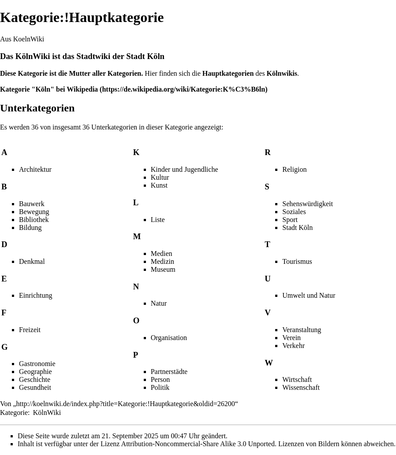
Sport (290, 219)
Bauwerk (32, 203)
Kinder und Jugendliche (184, 169)
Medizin (162, 261)
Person (160, 379)
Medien (161, 253)
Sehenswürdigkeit (307, 203)
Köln (155, 56)
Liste (158, 219)
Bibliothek (34, 219)
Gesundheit (35, 387)
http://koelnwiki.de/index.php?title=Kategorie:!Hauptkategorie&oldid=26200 (125, 403)
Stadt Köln (297, 227)
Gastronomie (37, 363)
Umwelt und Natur (308, 295)
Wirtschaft (297, 379)
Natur (159, 303)
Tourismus (297, 261)
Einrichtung (35, 295)
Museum (163, 269)
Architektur (35, 169)
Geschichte (34, 379)
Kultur (160, 177)
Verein (291, 337)
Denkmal (32, 261)
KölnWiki (32, 56)
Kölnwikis (282, 73)
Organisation (169, 337)
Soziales (294, 211)
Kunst (159, 185)
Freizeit (30, 329)
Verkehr (293, 345)
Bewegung (34, 211)
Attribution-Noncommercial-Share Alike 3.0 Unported (198, 444)
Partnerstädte (169, 371)
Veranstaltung (301, 329)
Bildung (30, 227)
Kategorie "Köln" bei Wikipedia (49, 89)
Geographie (35, 371)
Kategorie (14, 412)
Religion (294, 169)
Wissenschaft (301, 387)
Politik (160, 387)
